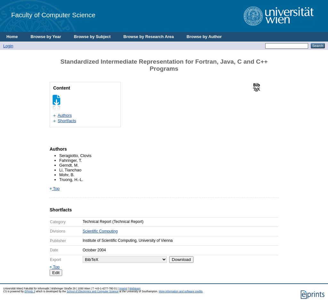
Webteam (135, 288)
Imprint (123, 288)
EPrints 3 (29, 291)
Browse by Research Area (148, 36)
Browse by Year (46, 36)
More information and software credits (181, 291)
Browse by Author (204, 36)
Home (12, 36)
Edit (56, 272)
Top (55, 188)
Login (8, 45)
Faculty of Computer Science (53, 15)
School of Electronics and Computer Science (93, 291)
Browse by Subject (92, 36)
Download (181, 259)
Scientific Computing (100, 231)
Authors (65, 115)
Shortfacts (67, 120)
